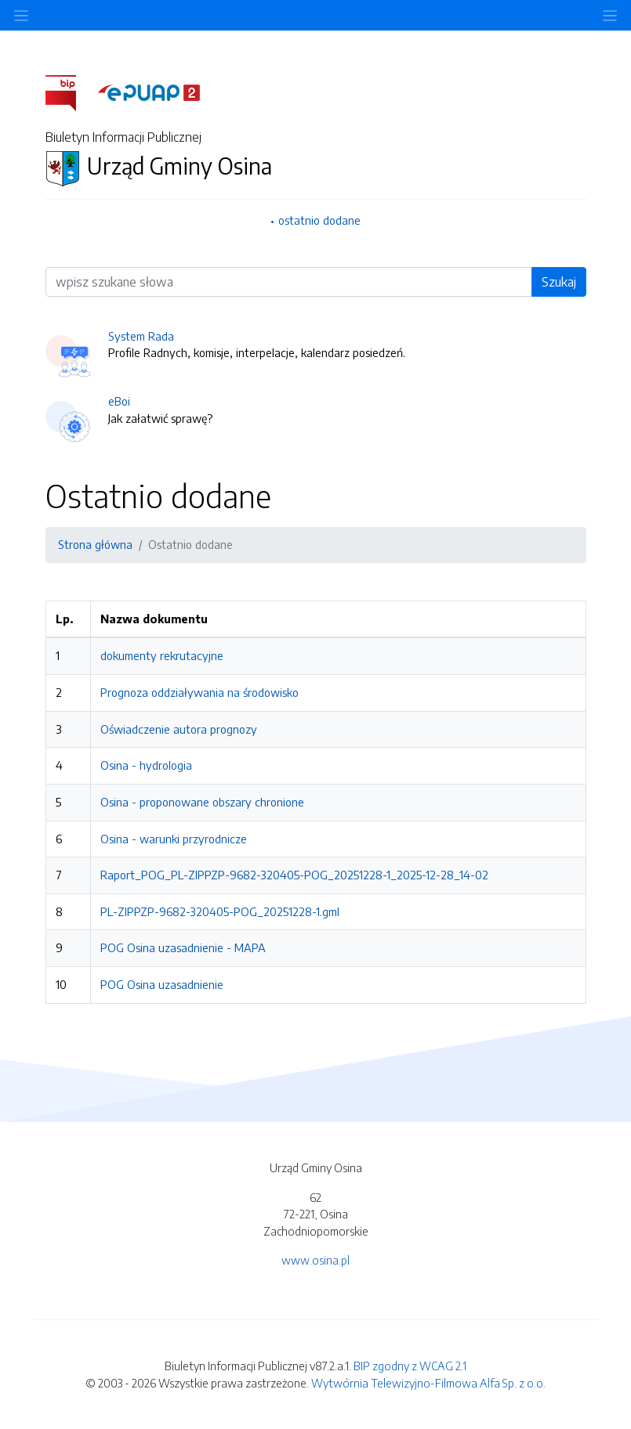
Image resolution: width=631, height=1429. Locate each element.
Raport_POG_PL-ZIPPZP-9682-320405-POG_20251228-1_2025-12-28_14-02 (294, 875)
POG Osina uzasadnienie (161, 984)
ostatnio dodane (319, 220)
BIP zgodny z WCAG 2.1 (410, 1366)
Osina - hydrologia (146, 765)
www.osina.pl (315, 1260)
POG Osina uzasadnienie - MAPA (183, 947)
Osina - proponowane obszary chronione (202, 802)
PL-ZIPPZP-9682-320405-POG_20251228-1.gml (219, 911)
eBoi (119, 401)
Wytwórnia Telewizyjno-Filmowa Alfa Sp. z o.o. (428, 1383)
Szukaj (559, 282)
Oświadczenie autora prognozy (178, 729)
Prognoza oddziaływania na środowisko (199, 692)
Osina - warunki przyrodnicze (173, 839)
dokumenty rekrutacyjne (161, 655)
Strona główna (95, 544)
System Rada (141, 336)
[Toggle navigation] (609, 15)
